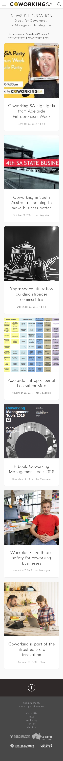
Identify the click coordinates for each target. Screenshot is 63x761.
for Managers (19, 25)
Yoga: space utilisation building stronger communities (31, 294)
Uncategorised (43, 25)
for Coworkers (35, 20)
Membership (31, 720)
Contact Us (31, 713)
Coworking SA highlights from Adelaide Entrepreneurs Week (31, 111)
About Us (31, 727)
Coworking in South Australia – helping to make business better (31, 202)
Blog (18, 20)
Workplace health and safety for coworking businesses (31, 558)
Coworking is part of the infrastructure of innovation (31, 649)
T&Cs (31, 716)
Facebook (31, 688)
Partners (31, 723)
